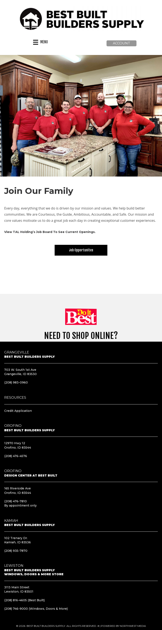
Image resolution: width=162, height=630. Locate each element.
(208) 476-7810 (15, 501)
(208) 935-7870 (15, 551)
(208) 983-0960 (16, 382)
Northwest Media (133, 625)
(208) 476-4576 (15, 456)
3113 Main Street (16, 587)
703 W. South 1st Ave (20, 370)
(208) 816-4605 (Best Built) (24, 600)
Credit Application (18, 411)
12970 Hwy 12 (14, 443)
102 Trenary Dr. (16, 538)
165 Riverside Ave (17, 488)
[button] (121, 43)
